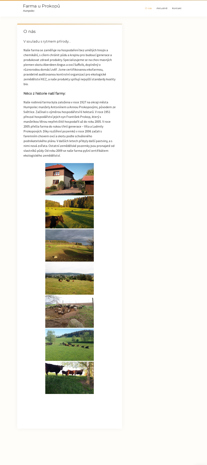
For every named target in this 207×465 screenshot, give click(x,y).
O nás (148, 8)
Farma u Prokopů (41, 5)
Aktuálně (161, 8)
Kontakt (177, 8)
